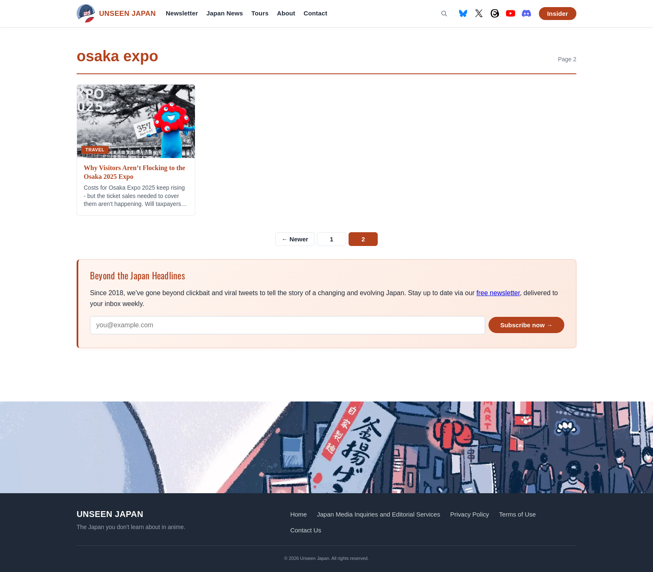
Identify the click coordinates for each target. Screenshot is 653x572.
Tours (260, 13)
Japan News (224, 13)
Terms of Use (517, 514)
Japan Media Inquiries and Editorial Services (378, 514)
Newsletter (182, 13)
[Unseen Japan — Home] (116, 13)
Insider (557, 13)
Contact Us (305, 530)
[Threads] (494, 13)
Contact (315, 13)
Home (298, 514)
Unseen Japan (110, 514)
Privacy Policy (469, 514)
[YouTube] (510, 13)
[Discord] (526, 13)
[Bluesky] (463, 13)
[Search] (444, 13)
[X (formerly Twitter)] (479, 13)
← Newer (295, 239)
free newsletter (498, 292)
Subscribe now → (526, 325)
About (286, 13)
